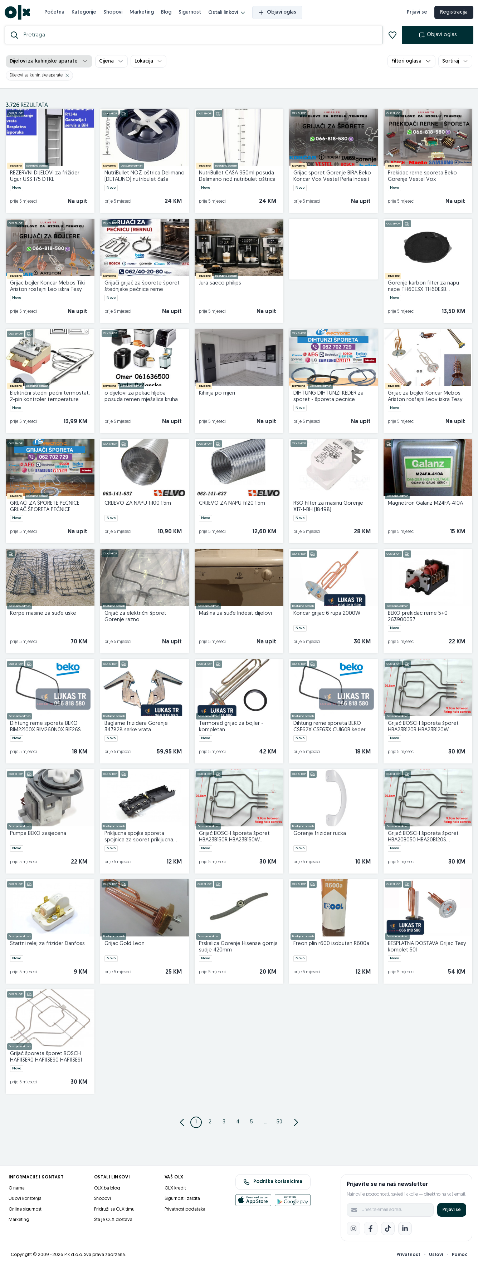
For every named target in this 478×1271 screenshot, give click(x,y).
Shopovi (113, 13)
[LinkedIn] (405, 1230)
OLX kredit (175, 1190)
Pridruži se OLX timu (114, 1211)
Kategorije (85, 13)
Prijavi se (452, 1211)
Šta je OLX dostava (113, 1221)
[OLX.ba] (18, 13)
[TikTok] (388, 1230)
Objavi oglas (278, 13)
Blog (167, 13)
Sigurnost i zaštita (182, 1200)
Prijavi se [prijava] (416, 13)
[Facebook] (370, 1230)
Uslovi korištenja (25, 1200)
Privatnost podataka (185, 1211)
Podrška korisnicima (272, 1184)
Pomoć (459, 1256)
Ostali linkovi (227, 13)
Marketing (143, 13)
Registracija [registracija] (453, 13)
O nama (17, 1190)
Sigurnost (191, 13)
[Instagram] (353, 1230)
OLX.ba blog (107, 1190)
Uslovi (436, 1256)
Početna (55, 13)
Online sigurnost (25, 1211)
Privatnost (408, 1256)
